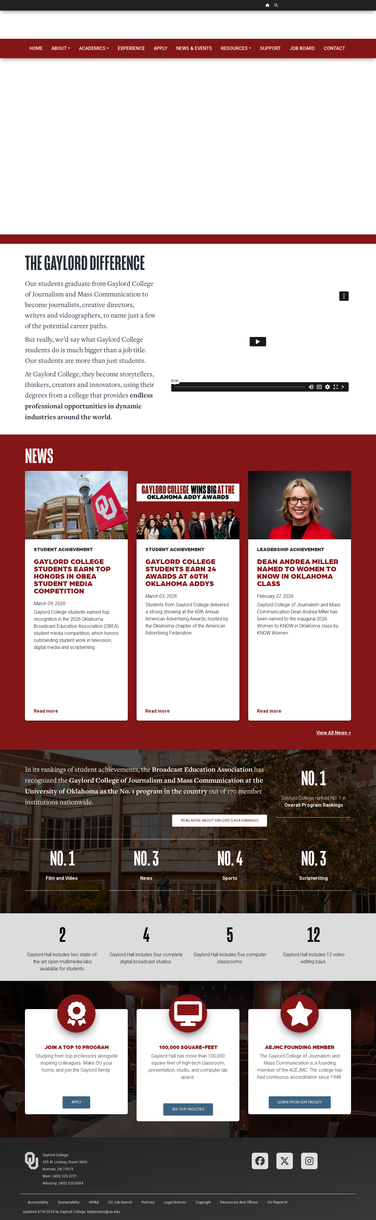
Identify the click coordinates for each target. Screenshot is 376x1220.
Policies (148, 1202)
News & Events (194, 48)
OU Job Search (120, 1202)
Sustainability (69, 1202)
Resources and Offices (239, 1202)
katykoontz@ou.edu (103, 1212)
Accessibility (38, 1202)
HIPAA (94, 1202)
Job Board (302, 48)
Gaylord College (55, 1155)
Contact (334, 48)
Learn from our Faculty (300, 1102)
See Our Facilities (188, 1109)
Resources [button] (234, 48)
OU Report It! (277, 1202)
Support (270, 48)
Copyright (203, 1202)
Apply (160, 48)
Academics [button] (92, 48)
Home (36, 48)
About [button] (59, 48)
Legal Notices (175, 1202)
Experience (131, 48)
